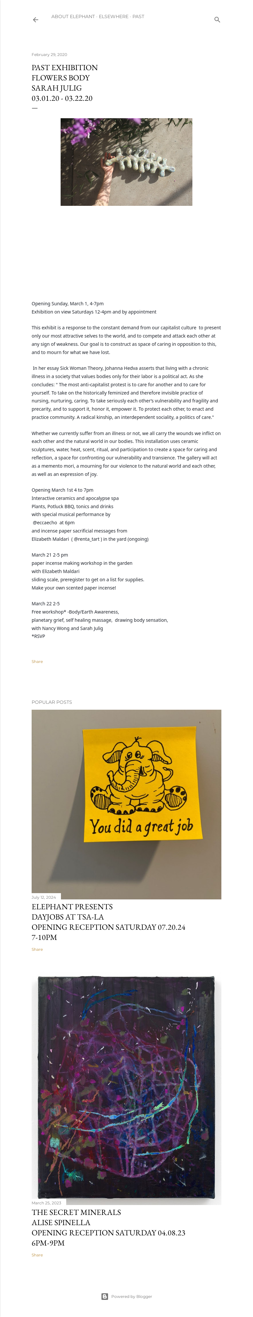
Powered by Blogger (126, 1297)
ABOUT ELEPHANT (73, 16)
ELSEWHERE (113, 16)
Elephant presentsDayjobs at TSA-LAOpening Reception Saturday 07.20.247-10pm (108, 921)
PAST (138, 16)
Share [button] (37, 661)
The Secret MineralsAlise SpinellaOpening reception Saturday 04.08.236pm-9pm (108, 1227)
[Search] (217, 18)
